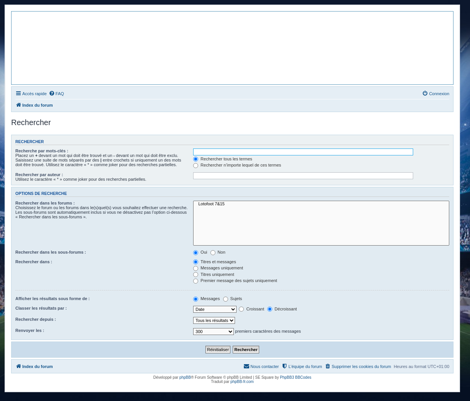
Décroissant (282, 309)
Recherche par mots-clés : (41, 151)
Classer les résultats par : (41, 308)
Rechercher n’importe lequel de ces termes (237, 165)
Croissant (251, 309)
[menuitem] (56, 93)
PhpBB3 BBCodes (295, 377)
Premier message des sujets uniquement (235, 280)
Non (217, 252)
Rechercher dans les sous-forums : (50, 252)
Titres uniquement (213, 274)
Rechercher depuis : (35, 319)
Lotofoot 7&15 (321, 204)
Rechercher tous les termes (222, 159)
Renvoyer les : (29, 330)
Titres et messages (214, 261)
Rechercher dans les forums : (45, 203)
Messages (206, 298)
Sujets (232, 298)
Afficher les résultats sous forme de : (52, 298)
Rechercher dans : (33, 261)
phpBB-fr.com (242, 382)
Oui (200, 252)
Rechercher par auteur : (39, 174)
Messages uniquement (218, 268)
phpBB (185, 377)
